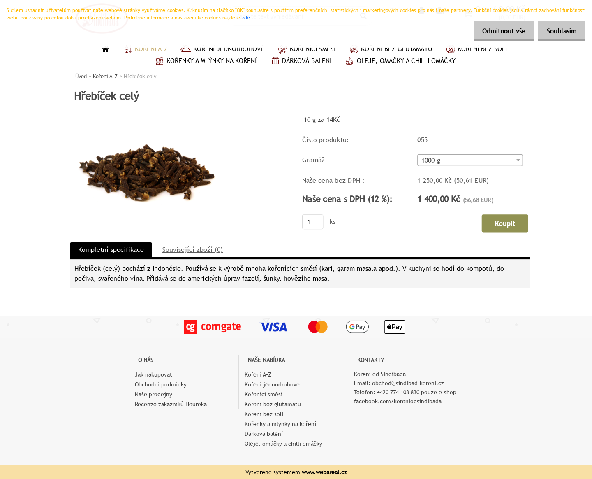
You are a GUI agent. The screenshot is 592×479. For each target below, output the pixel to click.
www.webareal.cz (324, 472)
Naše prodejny (153, 394)
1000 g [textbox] (430, 160)
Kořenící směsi (306, 50)
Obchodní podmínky (161, 384)
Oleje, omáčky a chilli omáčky (400, 62)
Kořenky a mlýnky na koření (205, 62)
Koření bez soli (475, 50)
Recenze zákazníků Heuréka (171, 404)
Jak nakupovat (153, 374)
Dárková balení (300, 62)
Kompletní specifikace (111, 249)
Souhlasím (560, 31)
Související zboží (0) (192, 249)
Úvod (81, 76)
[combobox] (470, 160)
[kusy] (313, 221)
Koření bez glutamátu (390, 50)
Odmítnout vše (500, 31)
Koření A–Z (145, 50)
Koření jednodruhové (222, 50)
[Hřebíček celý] (148, 117)
